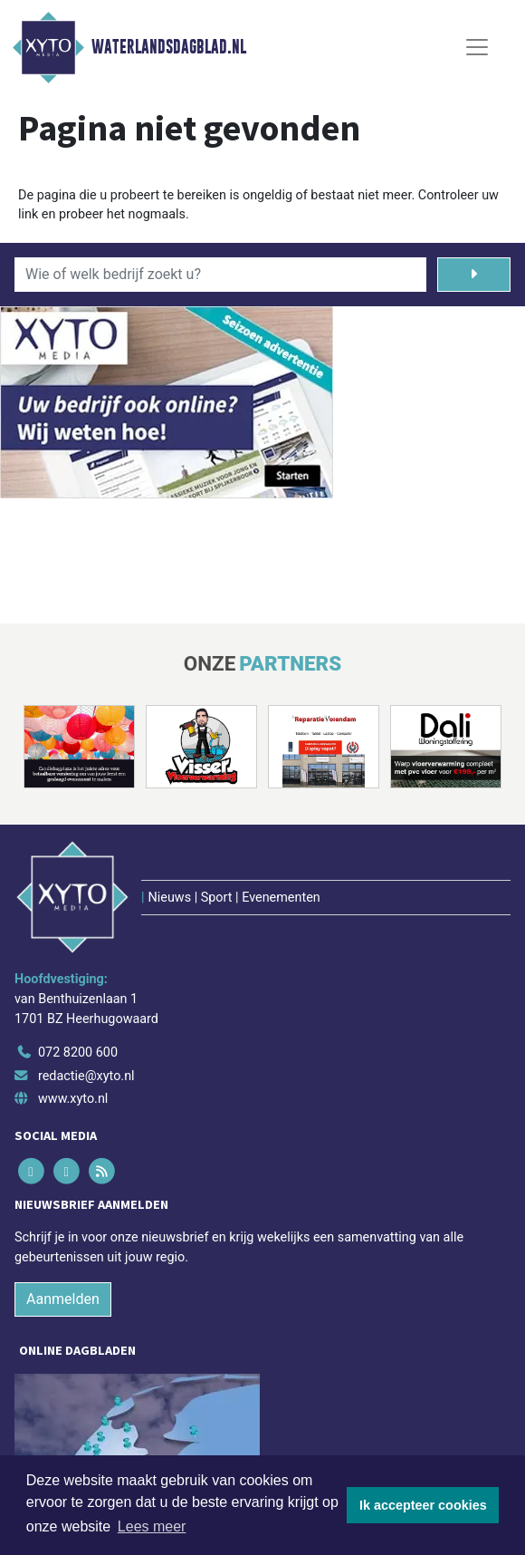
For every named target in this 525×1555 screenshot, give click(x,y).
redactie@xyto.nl (86, 1076)
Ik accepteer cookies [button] (423, 1505)
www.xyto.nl (73, 1098)
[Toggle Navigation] (477, 47)
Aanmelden (63, 1299)
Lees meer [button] (152, 1526)
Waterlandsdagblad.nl (168, 47)
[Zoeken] (474, 274)
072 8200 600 (78, 1052)
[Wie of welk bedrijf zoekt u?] (220, 274)
